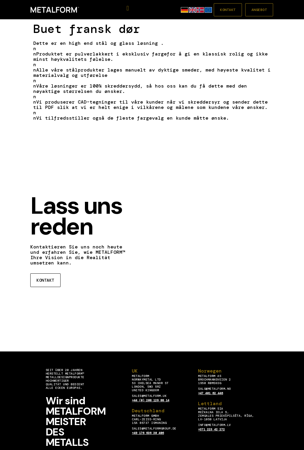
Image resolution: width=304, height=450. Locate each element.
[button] (128, 8)
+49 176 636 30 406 (148, 433)
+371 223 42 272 (211, 429)
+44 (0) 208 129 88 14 (150, 400)
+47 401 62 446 (210, 393)
